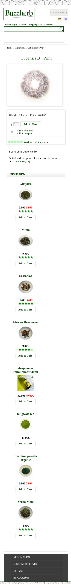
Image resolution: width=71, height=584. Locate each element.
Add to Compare (24, 133)
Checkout (49, 24)
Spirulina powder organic (26, 458)
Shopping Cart (35, 24)
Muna (26, 230)
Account (22, 24)
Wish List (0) (11, 24)
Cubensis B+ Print (36, 48)
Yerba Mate (26, 502)
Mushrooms (20, 48)
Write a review (41, 142)
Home (10, 48)
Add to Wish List (24, 130)
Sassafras (25, 276)
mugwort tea (25, 414)
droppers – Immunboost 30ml (25, 370)
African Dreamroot (26, 322)
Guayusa (26, 184)
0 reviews (28, 142)
